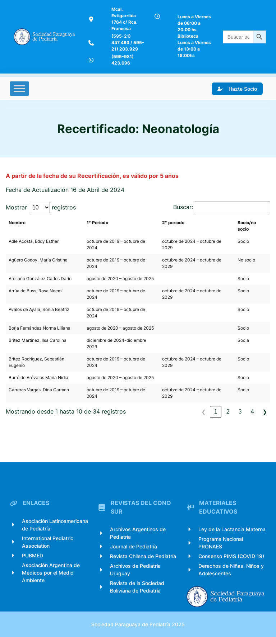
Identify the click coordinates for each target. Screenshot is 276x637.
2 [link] (228, 412)
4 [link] (252, 412)
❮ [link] (203, 412)
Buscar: (183, 207)
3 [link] (240, 412)
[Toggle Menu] (19, 88)
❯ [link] (264, 412)
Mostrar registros (41, 207)
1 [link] (215, 412)
